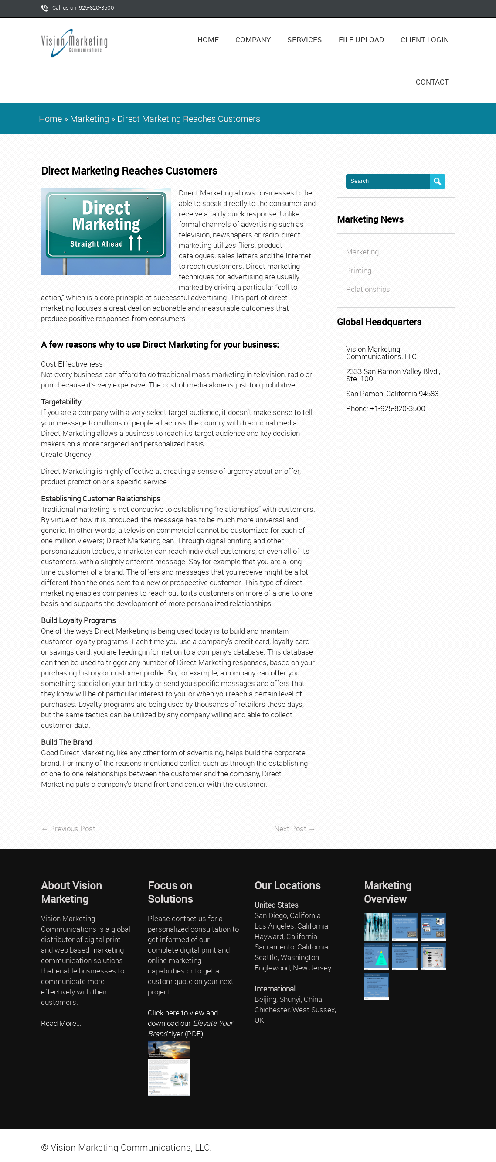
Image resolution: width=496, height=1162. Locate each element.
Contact (432, 82)
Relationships (368, 289)
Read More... (61, 1023)
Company (256, 34)
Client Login (425, 39)
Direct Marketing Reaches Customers (129, 171)
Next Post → (295, 828)
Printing (358, 270)
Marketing (89, 118)
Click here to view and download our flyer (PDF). (190, 1023)
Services (307, 34)
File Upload (361, 39)
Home (208, 39)
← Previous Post (68, 828)
